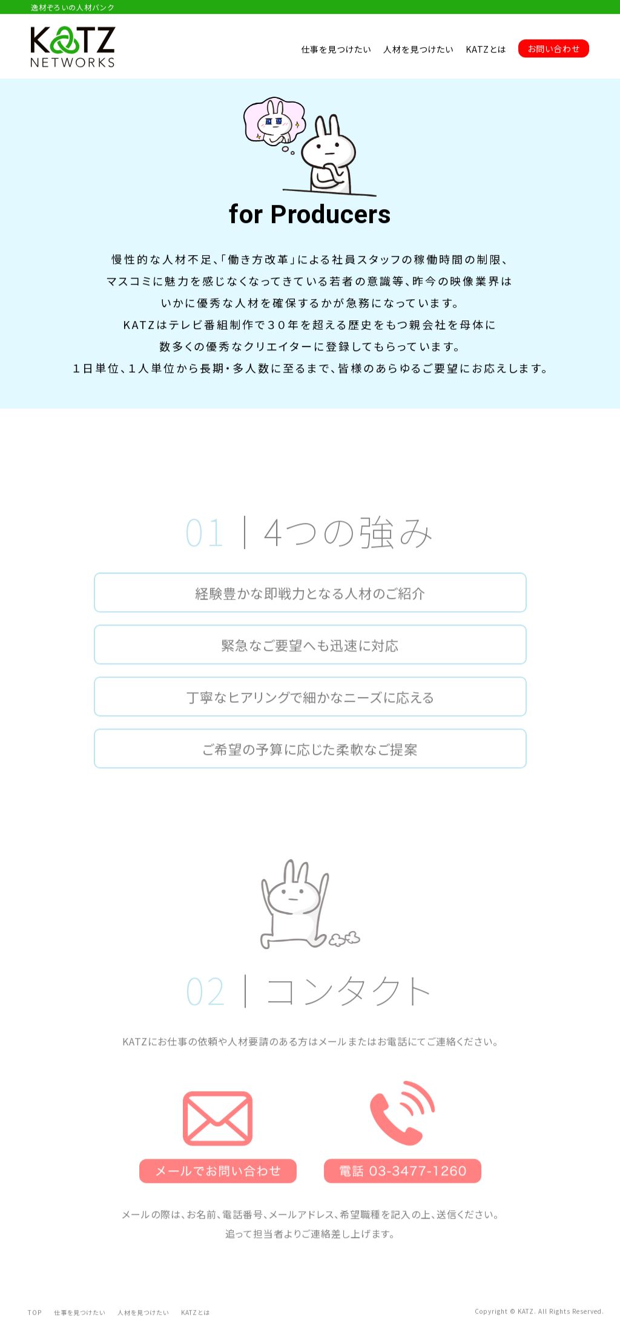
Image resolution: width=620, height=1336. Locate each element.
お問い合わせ (553, 49)
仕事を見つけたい (336, 50)
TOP (35, 1324)
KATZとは (486, 50)
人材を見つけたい (418, 50)
